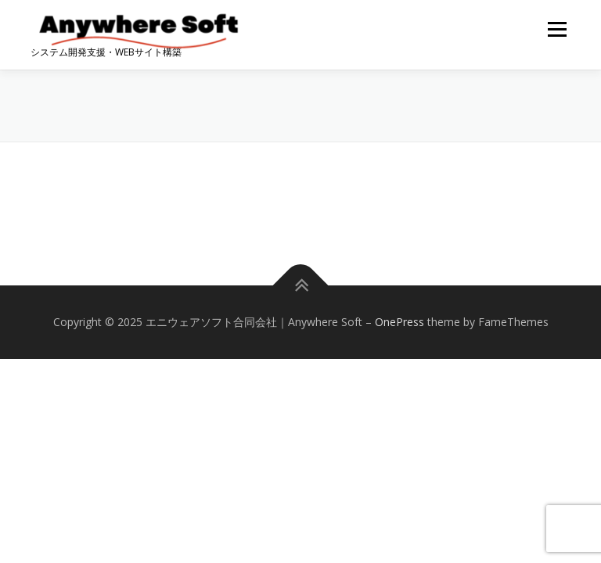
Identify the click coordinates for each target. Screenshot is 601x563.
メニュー (556, 29)
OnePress (399, 321)
